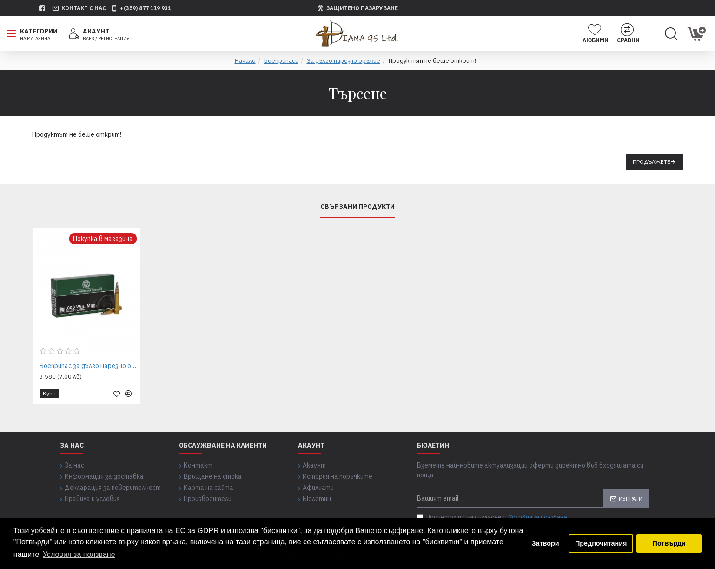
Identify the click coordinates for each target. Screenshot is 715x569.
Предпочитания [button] (601, 543)
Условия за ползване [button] (79, 554)
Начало (245, 61)
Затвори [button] (545, 543)
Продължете (651, 161)
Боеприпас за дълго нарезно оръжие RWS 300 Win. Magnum (88, 365)
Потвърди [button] (669, 543)
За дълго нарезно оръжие (343, 61)
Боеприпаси (281, 61)
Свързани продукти (357, 207)
